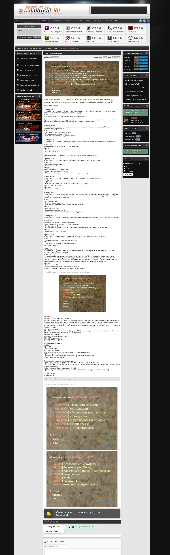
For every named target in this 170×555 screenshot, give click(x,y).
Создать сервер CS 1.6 (133, 96)
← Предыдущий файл (54, 527)
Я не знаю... (129, 171)
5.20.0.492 (143, 60)
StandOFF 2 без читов (25, 123)
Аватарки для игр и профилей (135, 99)
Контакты (98, 21)
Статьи (88, 21)
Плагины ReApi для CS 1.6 (28, 85)
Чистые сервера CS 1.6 (26, 70)
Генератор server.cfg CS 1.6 (134, 88)
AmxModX (127, 69)
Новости (79, 21)
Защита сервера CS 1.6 (26, 75)
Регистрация (22, 37)
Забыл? (29, 37)
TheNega (134, 118)
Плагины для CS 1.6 (25, 80)
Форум (69, 21)
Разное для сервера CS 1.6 (28, 65)
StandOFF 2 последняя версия (28, 134)
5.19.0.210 (143, 63)
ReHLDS (127, 57)
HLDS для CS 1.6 (24, 90)
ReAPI (126, 63)
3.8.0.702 (143, 57)
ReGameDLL (128, 60)
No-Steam (128, 169)
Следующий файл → (54, 531)
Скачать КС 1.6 (111, 21)
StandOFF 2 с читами (25, 112)
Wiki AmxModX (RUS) (132, 84)
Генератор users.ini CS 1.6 (134, 92)
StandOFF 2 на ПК (24, 101)
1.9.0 (141, 69)
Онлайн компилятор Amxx (134, 80)
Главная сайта (57, 21)
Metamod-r (127, 66)
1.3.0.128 (143, 66)
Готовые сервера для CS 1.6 (27, 59)
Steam (127, 167)
